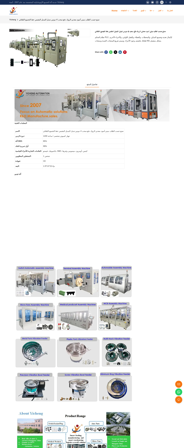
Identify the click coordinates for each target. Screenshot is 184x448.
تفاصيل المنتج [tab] (92, 84)
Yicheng (12, 20)
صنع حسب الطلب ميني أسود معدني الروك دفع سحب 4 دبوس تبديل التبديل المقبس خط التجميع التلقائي (59, 20)
